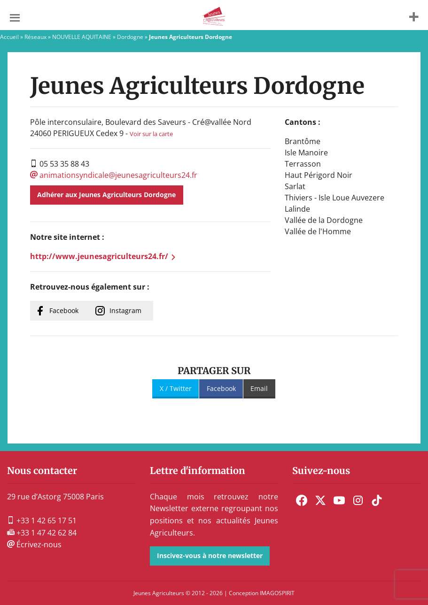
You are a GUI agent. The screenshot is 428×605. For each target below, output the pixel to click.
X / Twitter (176, 388)
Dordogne (130, 37)
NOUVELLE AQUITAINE (81, 37)
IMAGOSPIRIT (277, 593)
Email (259, 388)
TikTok (376, 500)
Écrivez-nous (34, 544)
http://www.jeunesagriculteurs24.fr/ (99, 256)
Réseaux (35, 37)
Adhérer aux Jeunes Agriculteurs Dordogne (106, 194)
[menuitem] (301, 500)
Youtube (339, 500)
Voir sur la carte (151, 134)
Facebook (63, 310)
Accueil (9, 37)
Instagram (125, 310)
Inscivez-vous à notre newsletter (210, 555)
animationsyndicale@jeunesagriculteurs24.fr (113, 175)
